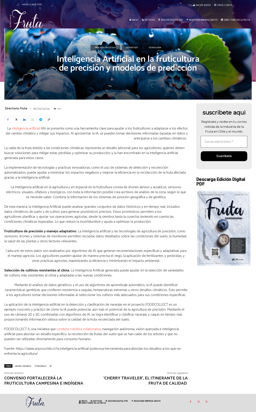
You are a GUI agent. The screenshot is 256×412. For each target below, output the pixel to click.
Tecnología (155, 48)
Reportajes (132, 48)
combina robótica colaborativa (79, 329)
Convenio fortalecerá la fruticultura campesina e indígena (43, 381)
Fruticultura (40, 366)
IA (51, 366)
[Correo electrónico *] (224, 142)
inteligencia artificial (26, 128)
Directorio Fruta (16, 108)
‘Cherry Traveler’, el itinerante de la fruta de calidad (145, 381)
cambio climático (23, 366)
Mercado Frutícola (105, 48)
